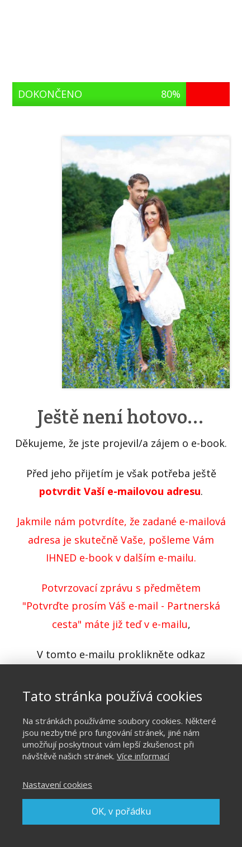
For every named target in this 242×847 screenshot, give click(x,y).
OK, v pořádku (121, 811)
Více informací (143, 756)
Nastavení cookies (57, 784)
